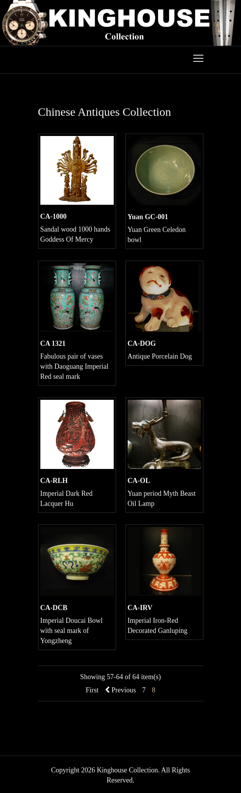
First (92, 690)
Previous (120, 690)
